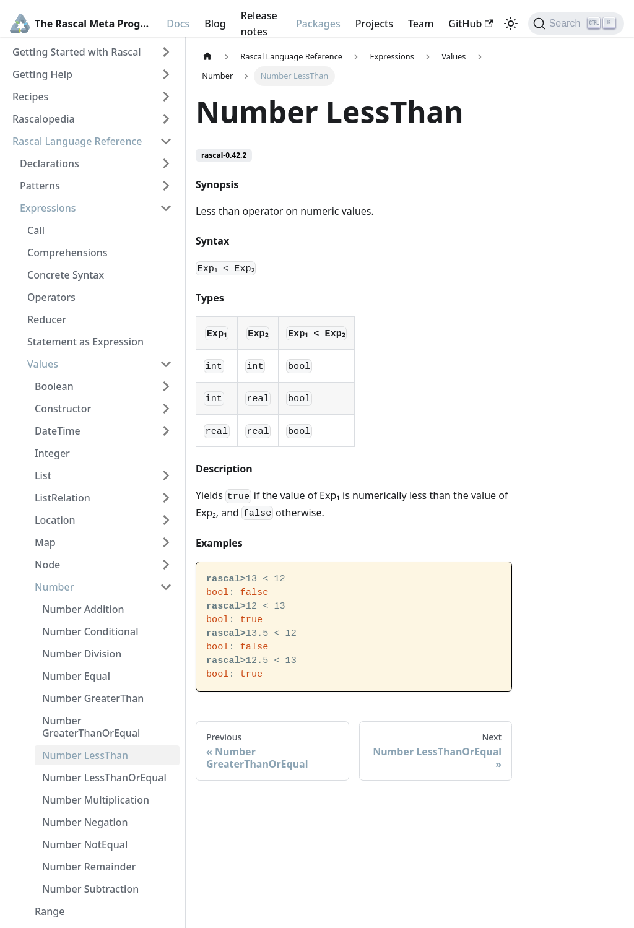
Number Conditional (90, 631)
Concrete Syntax (65, 275)
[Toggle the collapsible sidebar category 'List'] (166, 475)
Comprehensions (67, 252)
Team (420, 23)
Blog (214, 23)
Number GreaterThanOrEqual (91, 727)
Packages (318, 23)
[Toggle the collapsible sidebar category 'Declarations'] (166, 163)
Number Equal (76, 676)
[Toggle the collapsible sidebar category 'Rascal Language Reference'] (166, 141)
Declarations (49, 163)
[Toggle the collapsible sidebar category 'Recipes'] (166, 96)
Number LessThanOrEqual (104, 777)
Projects (374, 23)
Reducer (46, 319)
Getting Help (42, 74)
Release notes (259, 23)
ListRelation (62, 498)
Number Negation (85, 822)
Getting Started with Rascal (76, 52)
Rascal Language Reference (77, 141)
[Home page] (207, 56)
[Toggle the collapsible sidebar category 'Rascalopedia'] (166, 119)
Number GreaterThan (93, 698)
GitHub (470, 23)
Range (49, 911)
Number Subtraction (90, 889)
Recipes (30, 96)
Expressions (48, 208)
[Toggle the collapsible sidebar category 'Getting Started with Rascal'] (166, 52)
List (43, 475)
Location (55, 520)
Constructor (63, 408)
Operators (51, 297)
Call (36, 230)
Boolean (54, 386)
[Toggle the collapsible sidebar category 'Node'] (166, 565)
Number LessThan (85, 755)
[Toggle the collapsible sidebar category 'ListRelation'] (166, 498)
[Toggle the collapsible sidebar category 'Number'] (166, 587)
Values (42, 364)
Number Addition (83, 609)
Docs (178, 23)
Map (45, 542)
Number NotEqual (85, 844)
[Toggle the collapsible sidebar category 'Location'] (166, 520)
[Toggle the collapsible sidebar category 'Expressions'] (166, 208)
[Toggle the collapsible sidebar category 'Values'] (166, 364)
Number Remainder (89, 867)
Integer (52, 453)
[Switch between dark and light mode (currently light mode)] (511, 23)
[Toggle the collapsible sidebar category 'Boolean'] (166, 386)
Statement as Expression (85, 342)
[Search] (576, 23)
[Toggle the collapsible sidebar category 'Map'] (166, 542)
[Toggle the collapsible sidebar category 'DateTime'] (166, 431)
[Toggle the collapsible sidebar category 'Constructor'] (166, 408)
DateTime (57, 431)
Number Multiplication (95, 800)
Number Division (81, 654)
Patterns (40, 186)
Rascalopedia (43, 119)
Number (54, 587)
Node (47, 564)
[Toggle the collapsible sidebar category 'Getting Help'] (166, 74)
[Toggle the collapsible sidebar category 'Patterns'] (166, 186)
